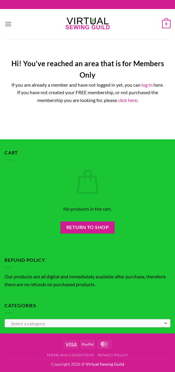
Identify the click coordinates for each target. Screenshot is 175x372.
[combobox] (87, 323)
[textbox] (86, 323)
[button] (8, 24)
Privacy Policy (113, 355)
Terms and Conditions (70, 355)
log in (146, 85)
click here (127, 100)
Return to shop (87, 227)
